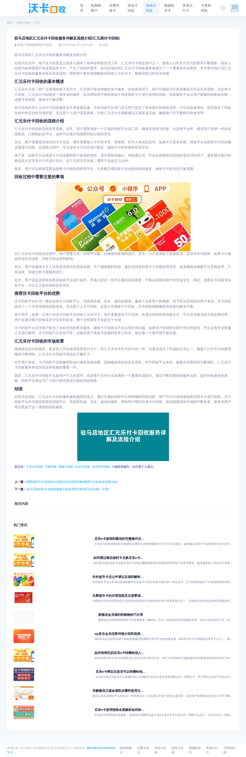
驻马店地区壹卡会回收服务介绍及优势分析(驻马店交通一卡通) (67, 489)
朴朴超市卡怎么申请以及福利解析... (118, 576)
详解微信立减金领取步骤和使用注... (118, 690)
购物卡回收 (65, 466)
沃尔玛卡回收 (101, 466)
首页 (9, 22)
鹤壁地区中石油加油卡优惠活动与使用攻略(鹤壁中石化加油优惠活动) (72, 482)
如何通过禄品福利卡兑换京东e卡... (118, 558)
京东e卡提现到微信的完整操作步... (119, 538)
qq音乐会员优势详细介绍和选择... (119, 634)
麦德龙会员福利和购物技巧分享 (120, 614)
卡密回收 (51, 466)
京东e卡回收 (34, 466)
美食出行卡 (212, 750)
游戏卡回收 (23, 22)
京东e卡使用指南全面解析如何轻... (119, 710)
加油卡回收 (160, 750)
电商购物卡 (126, 750)
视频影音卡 (195, 750)
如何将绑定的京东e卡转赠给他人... (119, 652)
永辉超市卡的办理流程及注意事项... (118, 595)
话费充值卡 (143, 750)
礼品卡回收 (82, 466)
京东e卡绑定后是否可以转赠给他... (121, 671)
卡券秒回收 (229, 750)
